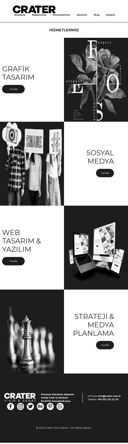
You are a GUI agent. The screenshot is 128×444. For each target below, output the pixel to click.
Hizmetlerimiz (61, 15)
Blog (97, 15)
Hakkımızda (39, 15)
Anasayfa (19, 15)
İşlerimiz (82, 15)
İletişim (110, 15)
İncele (15, 90)
